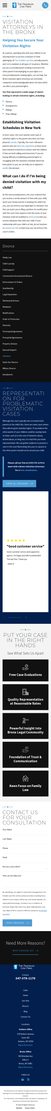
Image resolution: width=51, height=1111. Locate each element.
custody (13, 142)
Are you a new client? (11, 867)
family (8, 64)
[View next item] (26, 617)
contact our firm (12, 228)
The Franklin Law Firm (24, 60)
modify (5, 168)
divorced (20, 146)
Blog (25, 1011)
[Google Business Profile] (22, 1079)
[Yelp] (28, 1079)
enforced (32, 217)
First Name (7, 830)
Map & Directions (25, 1045)
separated (29, 146)
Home (25, 995)
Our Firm (25, 1000)
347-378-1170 (25, 978)
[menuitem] (25, 257)
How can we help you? (12, 876)
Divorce (25, 1006)
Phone (5, 848)
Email (5, 857)
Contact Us (25, 1016)
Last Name (7, 839)
